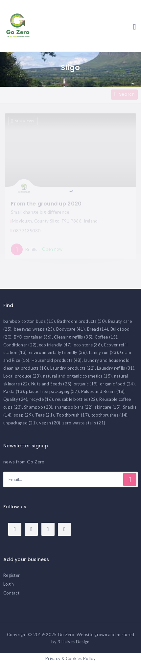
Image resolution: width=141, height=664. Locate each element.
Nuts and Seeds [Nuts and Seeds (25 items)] (51, 383)
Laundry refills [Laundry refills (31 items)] (115, 368)
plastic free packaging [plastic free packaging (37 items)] (52, 391)
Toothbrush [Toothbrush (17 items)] (72, 415)
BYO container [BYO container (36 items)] (33, 337)
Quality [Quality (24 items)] (15, 399)
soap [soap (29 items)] (23, 415)
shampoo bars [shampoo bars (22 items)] (74, 407)
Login (8, 584)
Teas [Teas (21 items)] (44, 415)
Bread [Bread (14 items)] (97, 329)
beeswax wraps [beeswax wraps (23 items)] (34, 329)
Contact (11, 593)
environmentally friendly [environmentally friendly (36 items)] (58, 352)
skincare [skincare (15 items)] (108, 407)
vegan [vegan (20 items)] (49, 422)
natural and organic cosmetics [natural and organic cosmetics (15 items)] (77, 376)
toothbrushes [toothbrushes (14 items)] (109, 415)
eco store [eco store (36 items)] (88, 344)
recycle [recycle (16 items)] (41, 399)
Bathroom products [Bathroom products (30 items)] (81, 321)
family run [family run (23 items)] (103, 352)
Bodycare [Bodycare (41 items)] (70, 329)
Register (11, 575)
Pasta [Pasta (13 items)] (13, 391)
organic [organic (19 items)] (86, 383)
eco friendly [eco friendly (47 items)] (55, 344)
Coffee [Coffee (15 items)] (106, 337)
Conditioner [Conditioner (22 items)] (20, 344)
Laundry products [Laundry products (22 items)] (72, 368)
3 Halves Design (73, 641)
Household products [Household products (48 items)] (57, 360)
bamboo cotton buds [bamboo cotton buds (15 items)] (29, 321)
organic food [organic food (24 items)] (117, 383)
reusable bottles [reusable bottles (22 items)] (76, 399)
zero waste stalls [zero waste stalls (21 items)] (83, 422)
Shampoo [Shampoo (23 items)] (38, 407)
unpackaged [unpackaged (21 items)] (20, 422)
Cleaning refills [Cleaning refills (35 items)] (73, 337)
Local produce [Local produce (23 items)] (22, 376)
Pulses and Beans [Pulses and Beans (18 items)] (103, 391)
